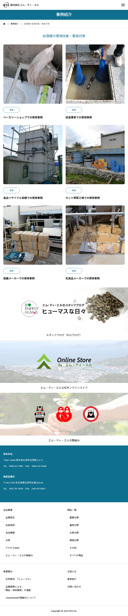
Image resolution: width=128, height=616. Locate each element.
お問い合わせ (74, 587)
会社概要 (7, 510)
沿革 (6, 540)
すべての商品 (75, 555)
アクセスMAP (11, 548)
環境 (11, 110)
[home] (4, 24)
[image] (32, 75)
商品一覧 (71, 510)
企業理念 (9, 517)
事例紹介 (71, 579)
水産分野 (73, 533)
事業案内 (7, 571)
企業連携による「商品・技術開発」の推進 (17, 588)
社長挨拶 (9, 525)
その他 (71, 548)
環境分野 (73, 540)
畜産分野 (73, 525)
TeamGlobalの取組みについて (19, 598)
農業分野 (73, 517)
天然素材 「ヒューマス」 (17, 579)
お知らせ (71, 571)
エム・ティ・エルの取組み (18, 555)
